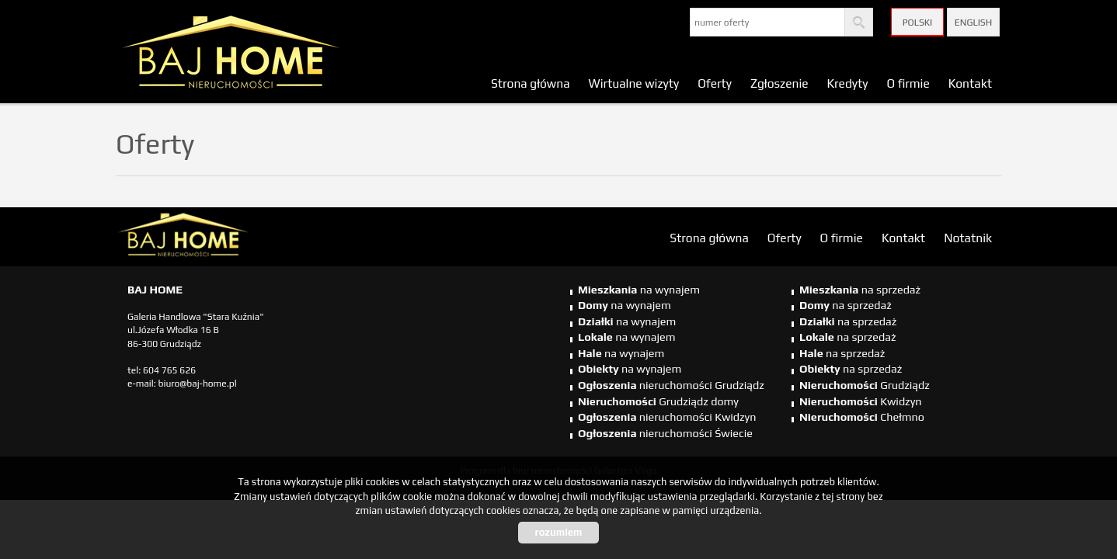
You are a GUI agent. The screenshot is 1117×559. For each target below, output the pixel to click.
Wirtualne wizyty (634, 83)
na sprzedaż (859, 289)
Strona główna (530, 83)
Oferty (715, 83)
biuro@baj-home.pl (197, 383)
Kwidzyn (860, 401)
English (973, 22)
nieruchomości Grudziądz (671, 385)
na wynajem (639, 289)
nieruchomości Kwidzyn (667, 417)
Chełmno (861, 417)
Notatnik (968, 238)
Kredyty (847, 83)
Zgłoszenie (779, 83)
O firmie (907, 83)
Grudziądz (864, 385)
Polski (918, 22)
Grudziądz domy (658, 401)
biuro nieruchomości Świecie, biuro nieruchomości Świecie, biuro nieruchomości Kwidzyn (236, 237)
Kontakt (970, 83)
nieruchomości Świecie (665, 433)
